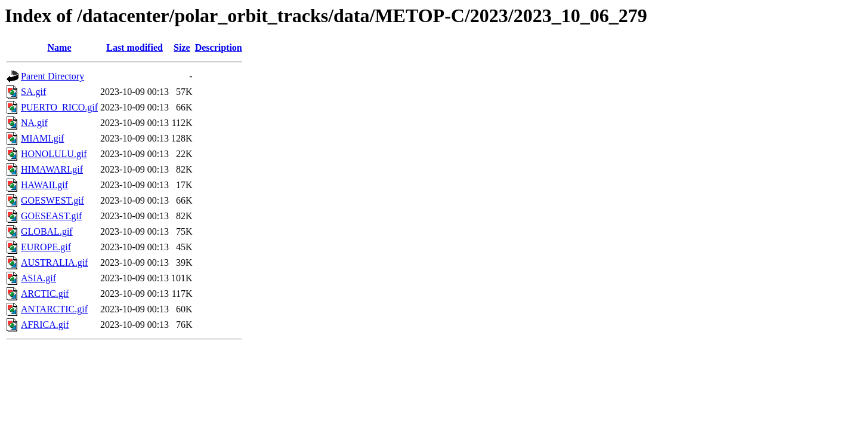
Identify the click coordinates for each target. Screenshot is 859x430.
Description (218, 47)
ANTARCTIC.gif (54, 309)
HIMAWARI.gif (52, 169)
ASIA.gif (38, 278)
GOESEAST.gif (51, 216)
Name (60, 47)
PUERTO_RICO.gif (59, 107)
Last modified (134, 47)
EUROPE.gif (46, 247)
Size (182, 47)
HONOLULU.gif (54, 154)
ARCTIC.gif (45, 293)
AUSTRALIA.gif (54, 262)
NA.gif (34, 123)
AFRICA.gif (45, 325)
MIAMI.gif (42, 138)
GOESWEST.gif (52, 200)
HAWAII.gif (44, 185)
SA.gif (33, 92)
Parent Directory (52, 76)
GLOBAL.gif (47, 231)
